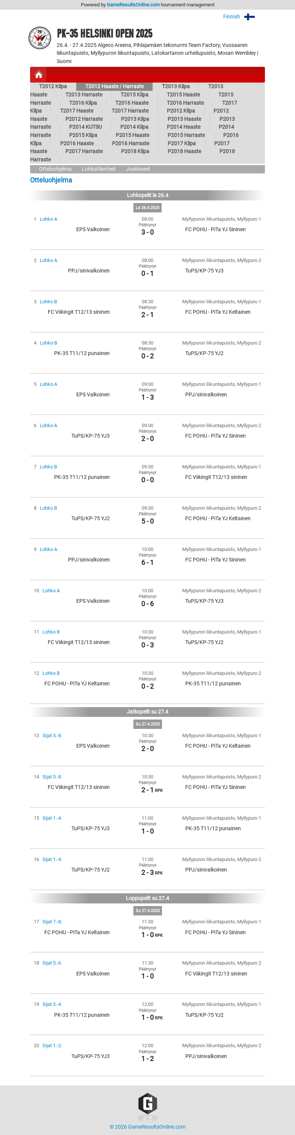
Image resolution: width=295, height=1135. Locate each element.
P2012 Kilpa (181, 111)
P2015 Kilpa (83, 135)
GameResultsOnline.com (133, 5)
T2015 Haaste (183, 95)
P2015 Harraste (186, 135)
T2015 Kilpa (134, 95)
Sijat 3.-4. (52, 1004)
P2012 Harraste (84, 119)
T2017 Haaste (76, 111)
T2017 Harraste (130, 111)
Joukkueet (138, 169)
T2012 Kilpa (53, 86)
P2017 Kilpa (182, 143)
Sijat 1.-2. (52, 1045)
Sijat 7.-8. (52, 921)
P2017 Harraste (84, 151)
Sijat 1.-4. (52, 818)
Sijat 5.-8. (52, 735)
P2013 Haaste (184, 119)
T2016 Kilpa (83, 103)
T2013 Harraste (83, 95)
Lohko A (48, 219)
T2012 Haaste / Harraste (114, 86)
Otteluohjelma (55, 169)
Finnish (244, 17)
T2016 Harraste (185, 103)
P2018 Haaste (184, 151)
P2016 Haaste (77, 143)
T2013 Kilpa (176, 86)
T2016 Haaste (131, 103)
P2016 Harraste (130, 143)
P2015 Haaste (132, 135)
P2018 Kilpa (135, 151)
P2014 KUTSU (85, 127)
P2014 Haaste (183, 127)
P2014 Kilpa (134, 127)
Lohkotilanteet (99, 169)
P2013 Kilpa (135, 119)
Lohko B (48, 301)
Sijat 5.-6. (52, 963)
